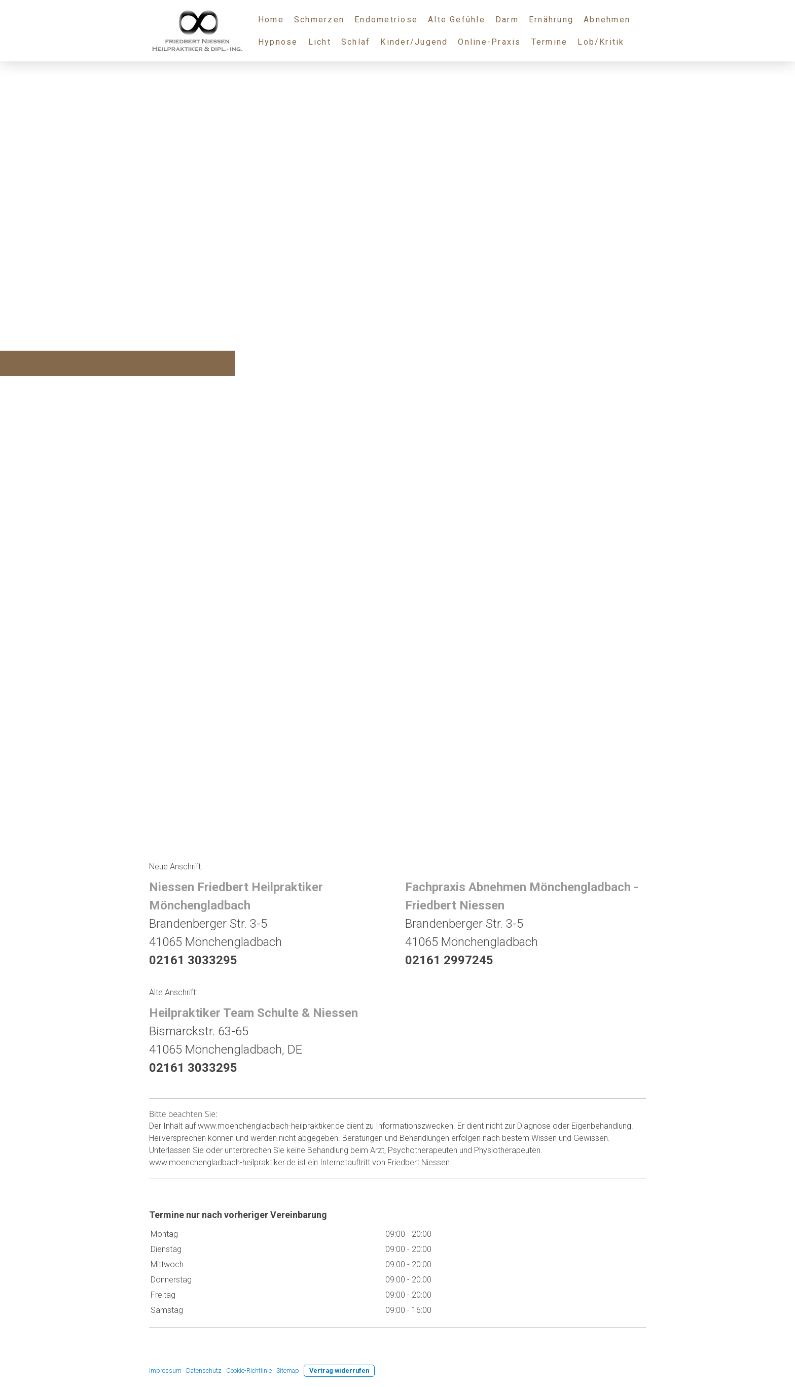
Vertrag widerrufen (339, 1370)
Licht (319, 42)
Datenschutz (204, 1370)
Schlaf (355, 42)
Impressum (165, 1370)
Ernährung (551, 19)
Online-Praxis (489, 42)
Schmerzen (319, 19)
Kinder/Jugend (414, 42)
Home (271, 19)
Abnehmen (607, 19)
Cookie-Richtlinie (249, 1370)
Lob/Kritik (600, 42)
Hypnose (278, 42)
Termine (549, 42)
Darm (507, 19)
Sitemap (287, 1370)
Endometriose (386, 19)
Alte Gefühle (456, 19)
